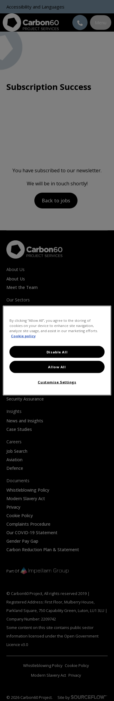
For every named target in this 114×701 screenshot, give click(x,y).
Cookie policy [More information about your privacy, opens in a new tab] (23, 335)
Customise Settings (57, 382)
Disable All (57, 351)
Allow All (57, 367)
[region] (57, 350)
